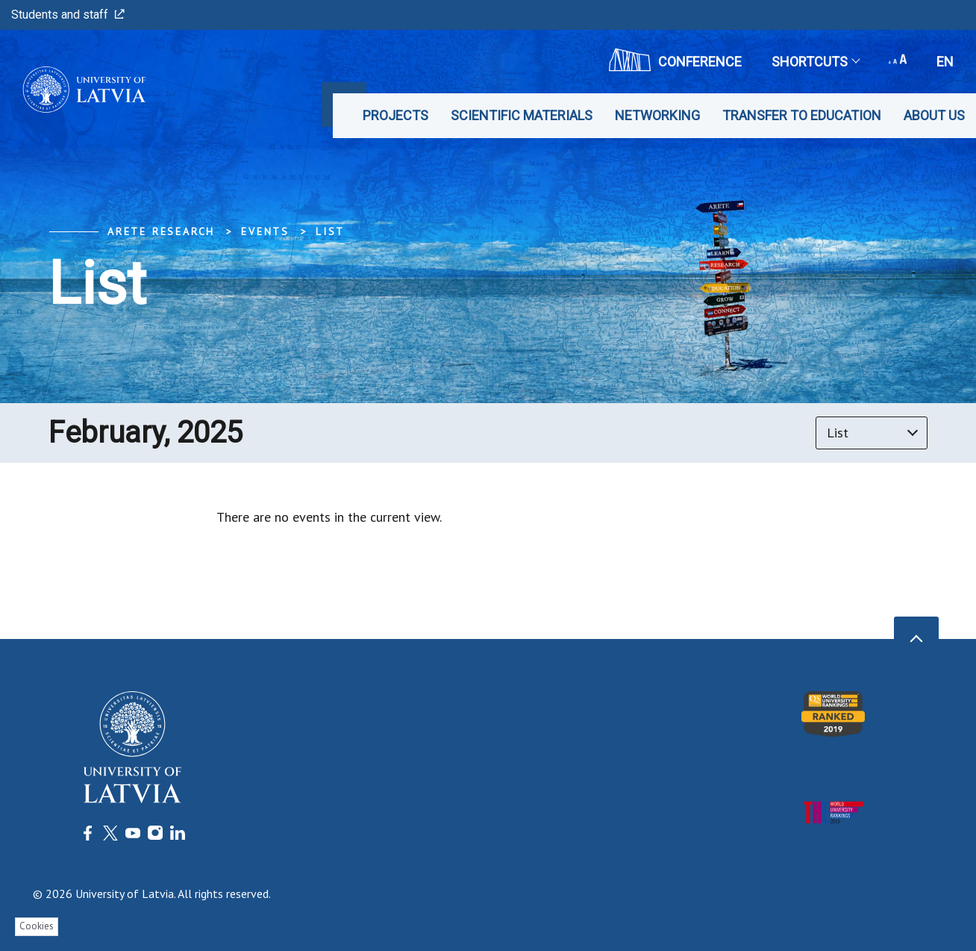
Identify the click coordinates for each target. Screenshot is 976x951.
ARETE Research (161, 231)
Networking (657, 115)
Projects (395, 115)
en (945, 61)
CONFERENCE (675, 60)
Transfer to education (801, 115)
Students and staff (68, 14)
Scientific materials (521, 115)
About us (934, 115)
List (330, 231)
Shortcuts (815, 61)
